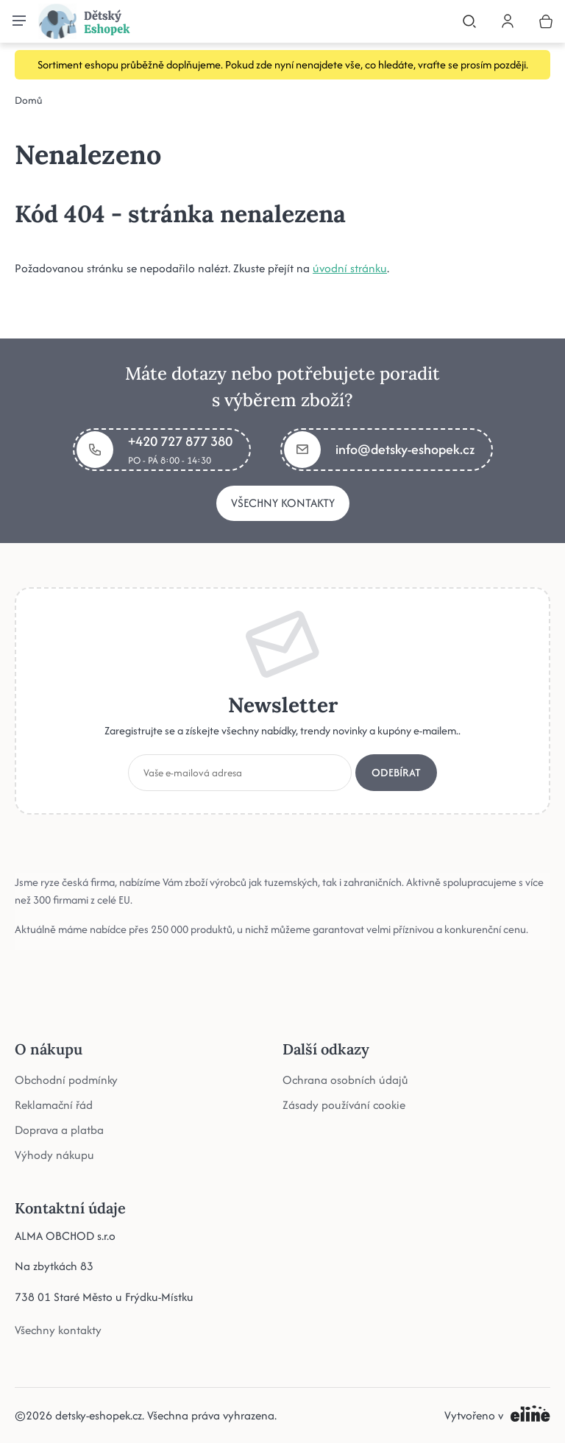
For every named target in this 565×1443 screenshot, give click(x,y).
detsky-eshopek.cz (98, 1415)
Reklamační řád (54, 1104)
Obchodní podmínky (66, 1079)
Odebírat (396, 771)
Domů (29, 100)
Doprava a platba (59, 1129)
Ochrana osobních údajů (345, 1079)
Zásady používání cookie (343, 1104)
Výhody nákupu (54, 1154)
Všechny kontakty (283, 502)
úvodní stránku (350, 268)
